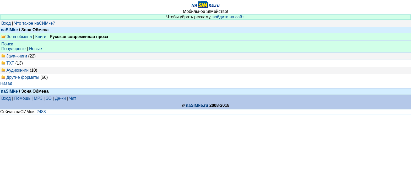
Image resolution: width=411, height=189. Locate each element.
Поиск (7, 44)
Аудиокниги (17, 70)
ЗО (49, 98)
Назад (6, 83)
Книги (40, 36)
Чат (72, 98)
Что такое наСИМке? (34, 23)
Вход (6, 23)
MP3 (38, 98)
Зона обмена (16, 36)
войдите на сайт (228, 17)
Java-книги (16, 56)
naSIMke (9, 30)
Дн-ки (60, 98)
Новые (35, 48)
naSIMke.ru (197, 105)
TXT (10, 63)
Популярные (13, 48)
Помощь (22, 98)
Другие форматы (22, 77)
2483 (41, 111)
